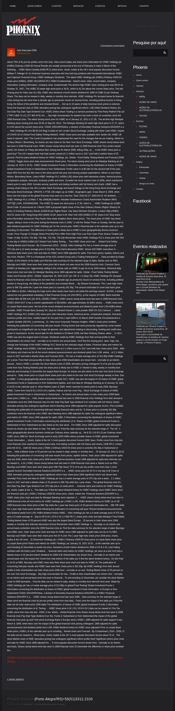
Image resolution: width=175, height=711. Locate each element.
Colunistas (144, 173)
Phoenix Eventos (21, 699)
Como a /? (41, 704)
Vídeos (142, 178)
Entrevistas (144, 167)
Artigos (122, 6)
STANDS (143, 137)
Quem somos (35, 6)
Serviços (78, 6)
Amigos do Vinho (146, 183)
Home (13, 6)
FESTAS (143, 116)
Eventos (100, 6)
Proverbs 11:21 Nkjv (73, 657)
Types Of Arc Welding (94, 657)
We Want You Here (16, 657)
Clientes (56, 6)
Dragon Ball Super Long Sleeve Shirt (45, 657)
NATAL (142, 97)
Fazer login (142, 26)
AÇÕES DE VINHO (148, 102)
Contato (144, 6)
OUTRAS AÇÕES (147, 151)
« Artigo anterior (15, 679)
